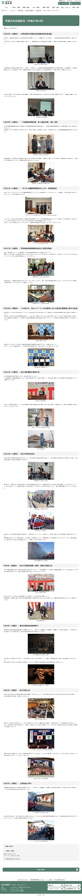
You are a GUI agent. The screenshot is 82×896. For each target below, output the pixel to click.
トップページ (13, 10)
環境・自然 (46, 7)
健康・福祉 (26, 7)
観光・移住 (56, 7)
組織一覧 (50, 885)
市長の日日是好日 (29, 10)
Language (69, 0)
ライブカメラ (76, 3)
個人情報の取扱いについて (37, 879)
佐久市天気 (65, 3)
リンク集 (49, 879)
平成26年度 (38, 10)
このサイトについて (22, 879)
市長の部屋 (20, 10)
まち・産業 (36, 7)
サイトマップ (77, 0)
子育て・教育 (16, 7)
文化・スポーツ (65, 7)
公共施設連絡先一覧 (70, 888)
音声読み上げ (62, 0)
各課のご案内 (68, 885)
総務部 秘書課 (10, 851)
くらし (6, 7)
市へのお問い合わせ (59, 879)
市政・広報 (75, 7)
